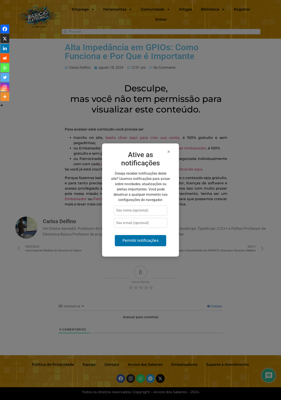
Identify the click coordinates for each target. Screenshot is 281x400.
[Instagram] (4, 87)
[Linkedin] (4, 48)
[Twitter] (4, 77)
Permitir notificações (140, 240)
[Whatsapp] (4, 67)
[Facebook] (4, 29)
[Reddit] (4, 58)
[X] (4, 38)
